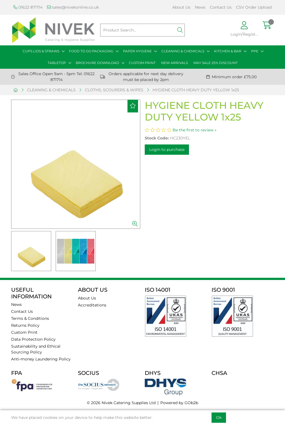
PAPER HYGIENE (137, 51)
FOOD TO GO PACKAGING (91, 51)
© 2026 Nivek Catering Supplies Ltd (121, 402)
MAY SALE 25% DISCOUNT (215, 63)
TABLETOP (57, 63)
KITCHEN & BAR (227, 51)
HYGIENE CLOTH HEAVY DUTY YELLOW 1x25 (196, 89)
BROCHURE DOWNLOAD (97, 63)
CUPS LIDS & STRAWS (41, 51)
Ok (219, 417)
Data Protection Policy (33, 339)
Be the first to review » (195, 129)
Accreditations (92, 305)
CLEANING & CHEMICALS (182, 51)
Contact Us (221, 7)
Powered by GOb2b (179, 402)
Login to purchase (167, 149)
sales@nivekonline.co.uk (73, 7)
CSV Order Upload (254, 7)
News (200, 7)
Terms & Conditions (30, 318)
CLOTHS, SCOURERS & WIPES (114, 89)
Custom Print (24, 332)
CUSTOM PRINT (142, 63)
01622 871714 (28, 7)
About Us (181, 7)
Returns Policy (25, 325)
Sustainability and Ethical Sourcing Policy (35, 349)
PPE (254, 51)
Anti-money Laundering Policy (41, 359)
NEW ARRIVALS (174, 63)
